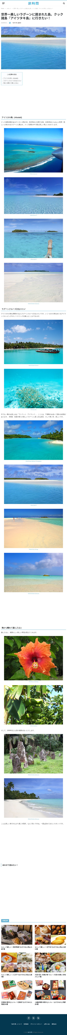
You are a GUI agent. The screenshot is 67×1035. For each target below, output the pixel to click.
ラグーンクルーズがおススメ (12, 80)
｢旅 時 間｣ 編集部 (16, 22)
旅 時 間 (30, 1032)
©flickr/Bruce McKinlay (33, 681)
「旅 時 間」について (16, 1024)
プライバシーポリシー (36, 1024)
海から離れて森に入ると (11, 83)
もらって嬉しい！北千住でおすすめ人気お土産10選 (50, 948)
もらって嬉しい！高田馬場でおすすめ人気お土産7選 (16, 948)
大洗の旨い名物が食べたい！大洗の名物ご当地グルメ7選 (50, 976)
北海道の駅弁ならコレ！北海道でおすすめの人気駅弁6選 (16, 1003)
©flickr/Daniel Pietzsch (33, 365)
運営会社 (54, 1024)
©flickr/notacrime (33, 173)
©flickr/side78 (33, 259)
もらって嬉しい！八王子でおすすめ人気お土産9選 (16, 976)
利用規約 (26, 1024)
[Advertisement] (17, 99)
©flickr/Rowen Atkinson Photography (34, 461)
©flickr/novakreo (33, 725)
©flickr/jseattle (33, 409)
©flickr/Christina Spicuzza (33, 303)
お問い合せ (47, 1024)
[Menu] (3, 3)
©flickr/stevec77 (33, 215)
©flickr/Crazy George (33, 549)
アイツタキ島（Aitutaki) (10, 78)
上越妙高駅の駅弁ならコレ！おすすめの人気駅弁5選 (50, 1003)
